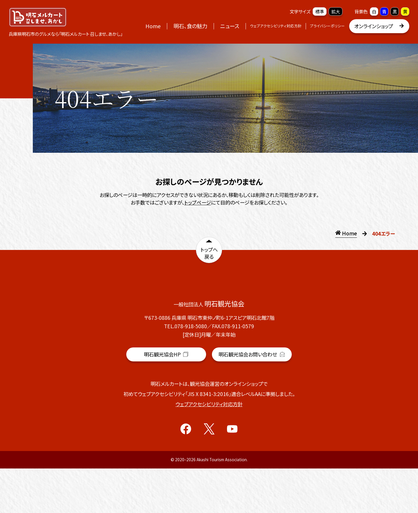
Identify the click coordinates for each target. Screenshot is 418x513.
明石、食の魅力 (190, 26)
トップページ (197, 202)
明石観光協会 (166, 400)
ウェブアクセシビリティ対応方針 (276, 26)
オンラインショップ (379, 26)
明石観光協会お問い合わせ (252, 399)
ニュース (229, 26)
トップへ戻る (209, 254)
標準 (319, 11)
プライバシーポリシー (327, 26)
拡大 (335, 11)
